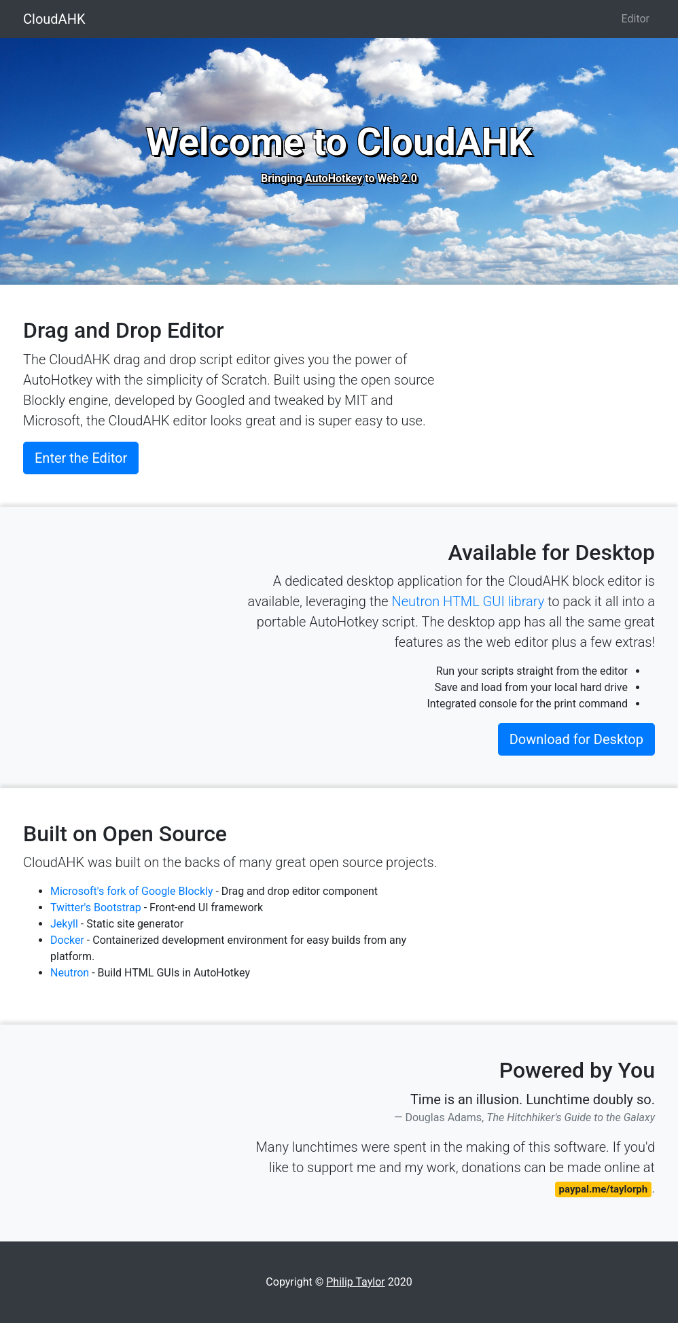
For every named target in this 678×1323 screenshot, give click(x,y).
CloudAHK (54, 19)
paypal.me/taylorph (603, 1189)
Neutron (69, 972)
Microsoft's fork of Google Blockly (132, 891)
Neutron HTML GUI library (467, 601)
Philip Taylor (355, 1281)
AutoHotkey (334, 178)
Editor (635, 18)
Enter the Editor (81, 458)
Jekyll (64, 923)
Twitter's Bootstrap (95, 907)
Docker (67, 940)
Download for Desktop (576, 739)
